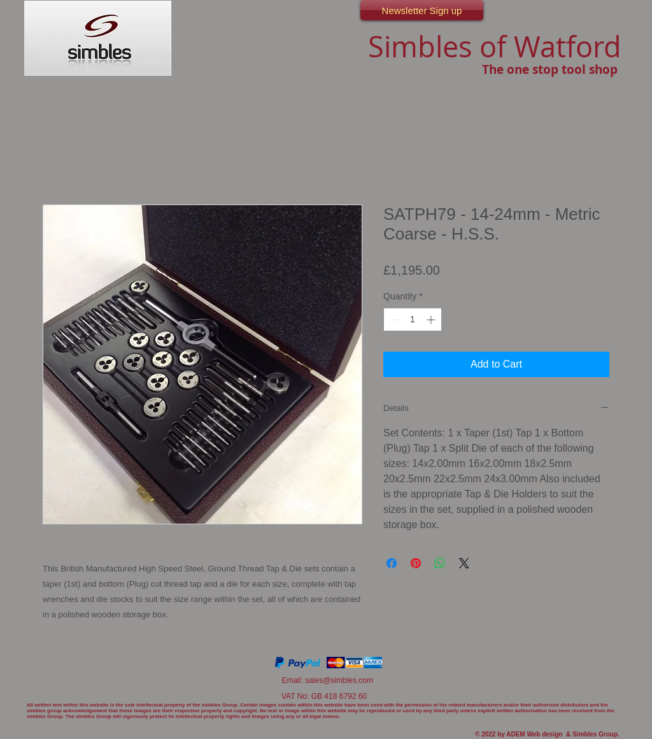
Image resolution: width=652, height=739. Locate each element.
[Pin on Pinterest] (415, 563)
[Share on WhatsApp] (440, 563)
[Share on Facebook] (391, 563)
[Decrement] (393, 319)
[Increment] (432, 319)
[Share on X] (464, 563)
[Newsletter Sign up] (421, 10)
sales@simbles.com (339, 680)
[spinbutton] (412, 319)
